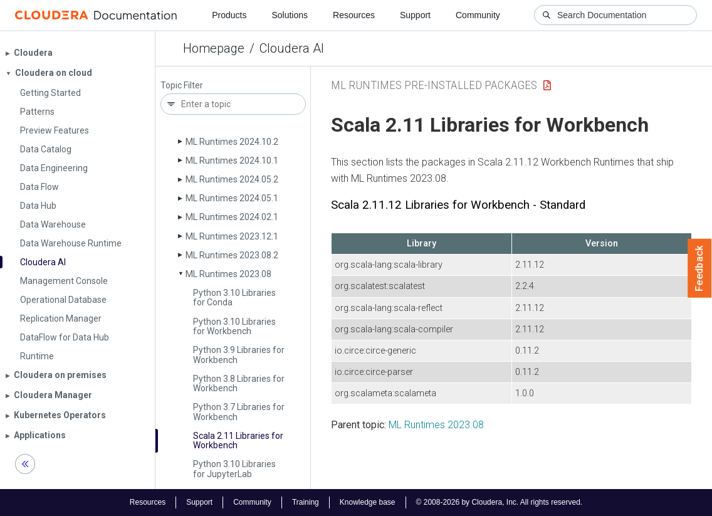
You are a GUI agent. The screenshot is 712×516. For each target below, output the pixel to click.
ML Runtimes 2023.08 (228, 274)
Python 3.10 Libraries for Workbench (234, 326)
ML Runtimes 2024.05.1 (232, 198)
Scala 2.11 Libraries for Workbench (238, 440)
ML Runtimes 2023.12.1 (232, 236)
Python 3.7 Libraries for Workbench (239, 411)
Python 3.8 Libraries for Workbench (239, 383)
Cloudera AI (291, 48)
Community (478, 15)
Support (415, 15)
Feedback (700, 268)
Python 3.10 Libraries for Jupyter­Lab (234, 468)
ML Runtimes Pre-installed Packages (434, 85)
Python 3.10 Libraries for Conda (234, 297)
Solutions (289, 15)
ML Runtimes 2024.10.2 (232, 142)
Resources (354, 15)
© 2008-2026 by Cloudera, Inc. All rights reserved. (499, 502)
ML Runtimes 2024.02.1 (232, 217)
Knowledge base (367, 502)
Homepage (213, 48)
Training (305, 502)
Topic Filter (181, 85)
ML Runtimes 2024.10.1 (232, 160)
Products (229, 15)
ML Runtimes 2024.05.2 (232, 179)
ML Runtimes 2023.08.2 (232, 255)
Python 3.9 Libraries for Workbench (239, 354)
